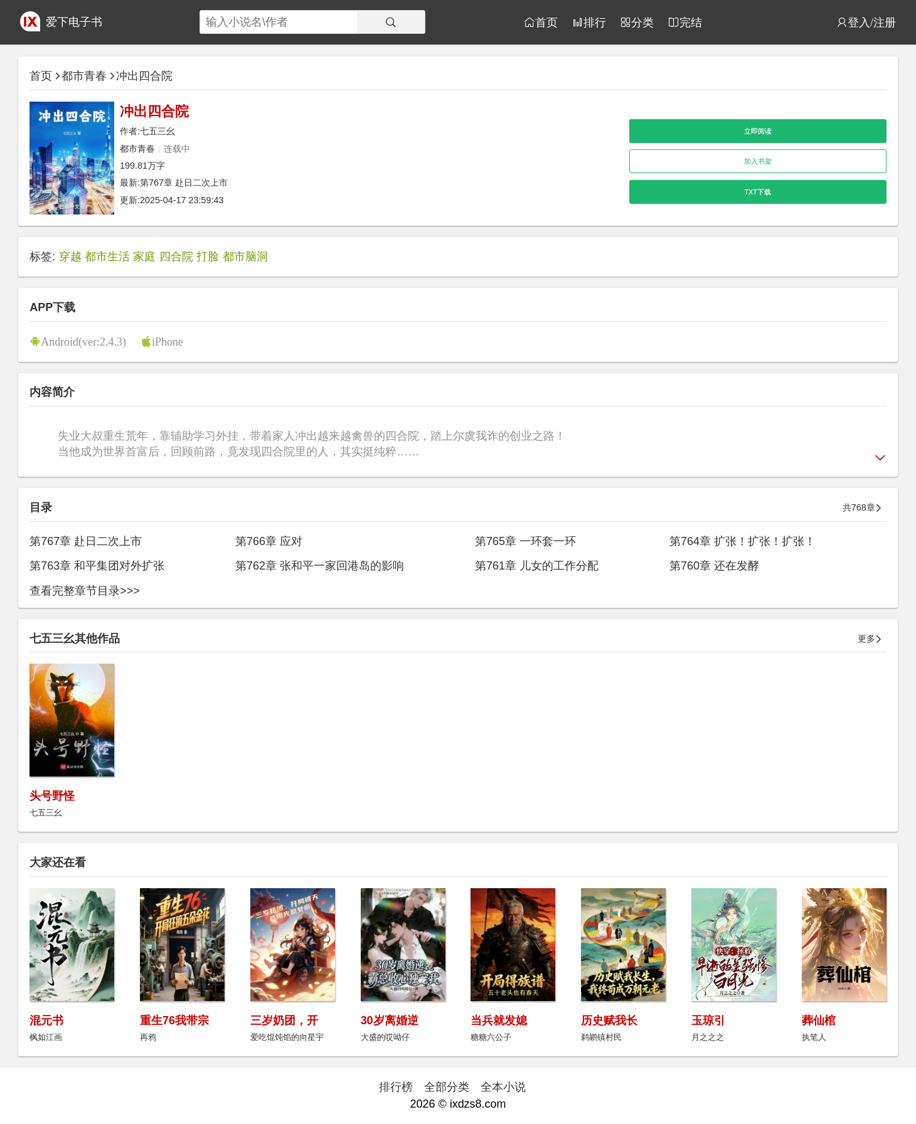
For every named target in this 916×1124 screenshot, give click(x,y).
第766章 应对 (268, 541)
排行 (594, 22)
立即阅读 (758, 131)
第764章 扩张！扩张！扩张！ (742, 541)
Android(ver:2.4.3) (83, 341)
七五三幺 (157, 131)
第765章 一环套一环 (525, 541)
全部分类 (446, 1087)
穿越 (70, 256)
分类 (642, 22)
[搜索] (391, 22)
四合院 (176, 256)
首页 (546, 22)
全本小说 (503, 1087)
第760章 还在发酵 (714, 565)
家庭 (144, 256)
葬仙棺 (819, 1020)
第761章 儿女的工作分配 (537, 565)
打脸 (207, 256)
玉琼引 (708, 1020)
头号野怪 (52, 796)
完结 (690, 22)
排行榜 (396, 1087)
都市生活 (107, 256)
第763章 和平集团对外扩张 (96, 565)
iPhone (167, 341)
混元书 (46, 1020)
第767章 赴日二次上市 (184, 183)
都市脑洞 (245, 256)
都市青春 (84, 76)
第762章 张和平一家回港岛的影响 (319, 565)
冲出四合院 (144, 76)
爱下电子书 (74, 22)
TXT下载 (758, 192)
